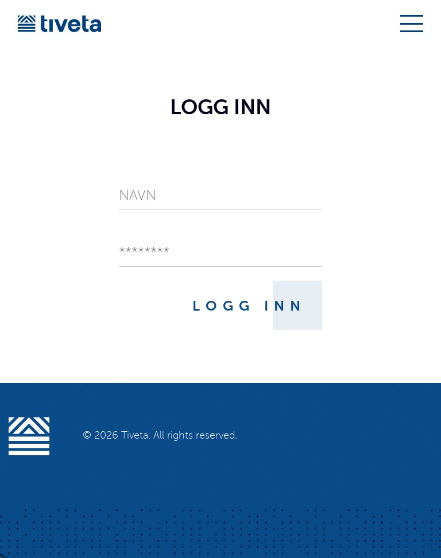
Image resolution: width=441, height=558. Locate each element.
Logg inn (249, 306)
